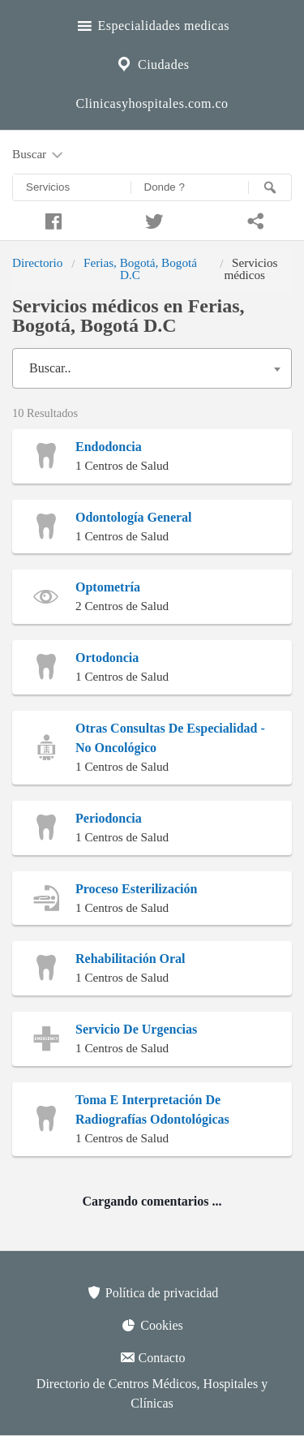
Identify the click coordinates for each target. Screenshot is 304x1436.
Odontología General (133, 517)
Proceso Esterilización (136, 889)
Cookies (151, 1325)
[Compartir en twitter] (152, 219)
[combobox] (152, 368)
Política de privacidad (152, 1292)
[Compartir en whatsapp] (253, 219)
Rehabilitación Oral (130, 958)
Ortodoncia (107, 657)
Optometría (107, 587)
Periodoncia (108, 818)
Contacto (152, 1357)
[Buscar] (270, 187)
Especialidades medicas (152, 23)
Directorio (37, 262)
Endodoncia (108, 447)
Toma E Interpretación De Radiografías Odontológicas (152, 1109)
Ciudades (151, 62)
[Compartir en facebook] (50, 219)
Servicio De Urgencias (136, 1029)
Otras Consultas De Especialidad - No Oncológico (170, 738)
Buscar (39, 155)
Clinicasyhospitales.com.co (151, 103)
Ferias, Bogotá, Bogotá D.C (140, 268)
